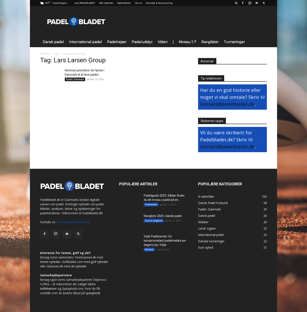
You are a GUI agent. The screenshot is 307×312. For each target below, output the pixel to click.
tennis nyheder (50, 262)
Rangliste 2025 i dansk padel (163, 216)
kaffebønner (48, 288)
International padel (85, 42)
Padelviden (151, 204)
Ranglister (210, 42)
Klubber (149, 249)
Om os (138, 3)
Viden (163, 42)
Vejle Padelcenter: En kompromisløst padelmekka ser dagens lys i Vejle (165, 241)
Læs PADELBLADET (85, 3)
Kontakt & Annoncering (159, 3)
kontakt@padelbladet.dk (227, 104)
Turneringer (234, 42)
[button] (236, 2)
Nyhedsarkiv (124, 3)
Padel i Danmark (75, 79)
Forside (44, 53)
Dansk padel (53, 42)
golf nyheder (99, 262)
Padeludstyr (142, 42)
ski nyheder (78, 266)
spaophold (93, 293)
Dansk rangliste (153, 220)
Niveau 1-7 (187, 42)
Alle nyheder (106, 3)
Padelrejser (117, 42)
